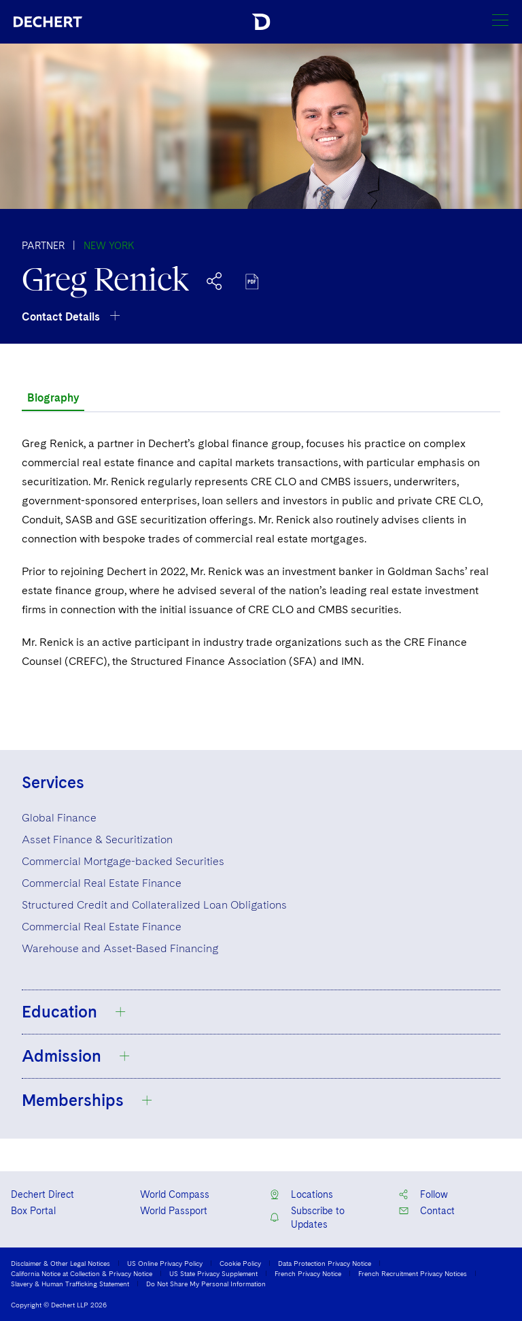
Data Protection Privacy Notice (324, 1263)
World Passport (173, 1210)
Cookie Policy (240, 1263)
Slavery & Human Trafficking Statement (70, 1283)
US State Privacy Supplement (213, 1273)
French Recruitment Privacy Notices (412, 1273)
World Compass (174, 1194)
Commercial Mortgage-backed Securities (123, 861)
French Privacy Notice (308, 1273)
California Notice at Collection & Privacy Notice (81, 1273)
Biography (53, 397)
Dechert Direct (42, 1194)
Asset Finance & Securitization (97, 839)
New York (109, 245)
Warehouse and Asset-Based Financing (120, 948)
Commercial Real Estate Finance (101, 883)
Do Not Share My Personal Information (206, 1283)
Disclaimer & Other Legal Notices (60, 1263)
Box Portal (33, 1210)
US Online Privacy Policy (165, 1263)
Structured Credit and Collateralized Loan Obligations (154, 904)
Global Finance (59, 817)
